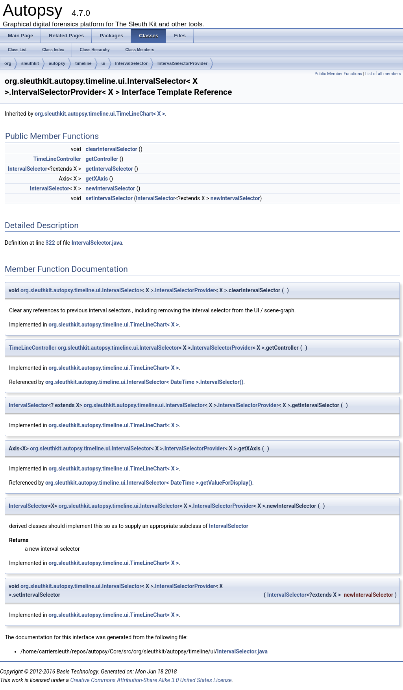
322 (50, 243)
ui (103, 63)
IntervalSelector (131, 63)
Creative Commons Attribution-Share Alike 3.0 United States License (150, 680)
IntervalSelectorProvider (182, 63)
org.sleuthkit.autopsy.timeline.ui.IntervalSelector (80, 290)
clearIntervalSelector (111, 149)
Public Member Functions (338, 73)
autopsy (57, 63)
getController (101, 159)
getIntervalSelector (109, 169)
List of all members (383, 73)
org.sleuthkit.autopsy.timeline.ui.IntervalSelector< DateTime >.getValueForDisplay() (148, 483)
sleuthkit (30, 63)
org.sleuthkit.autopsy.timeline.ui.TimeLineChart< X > (100, 114)
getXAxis (96, 178)
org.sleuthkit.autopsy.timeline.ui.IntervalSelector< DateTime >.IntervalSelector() (144, 382)
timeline (83, 63)
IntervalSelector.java (97, 243)
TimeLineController (57, 159)
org (7, 63)
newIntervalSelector (110, 188)
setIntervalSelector (109, 198)
